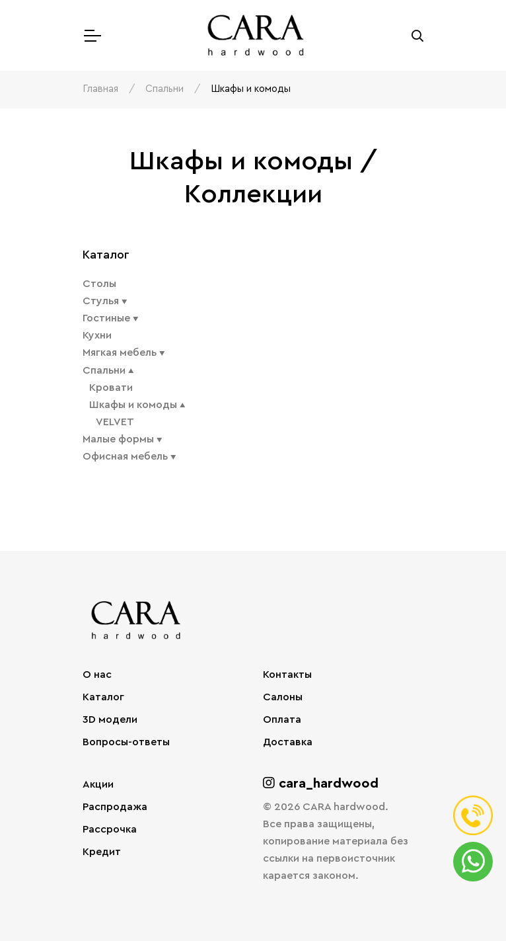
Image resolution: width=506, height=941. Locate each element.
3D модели (110, 719)
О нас (97, 674)
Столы (99, 283)
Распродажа (115, 806)
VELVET (115, 422)
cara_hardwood (321, 783)
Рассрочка (110, 829)
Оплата (282, 719)
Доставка (287, 742)
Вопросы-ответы (126, 742)
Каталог (103, 697)
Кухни (97, 335)
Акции (98, 784)
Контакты (287, 674)
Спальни (164, 89)
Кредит (102, 851)
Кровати (111, 387)
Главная (100, 89)
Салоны (283, 697)
